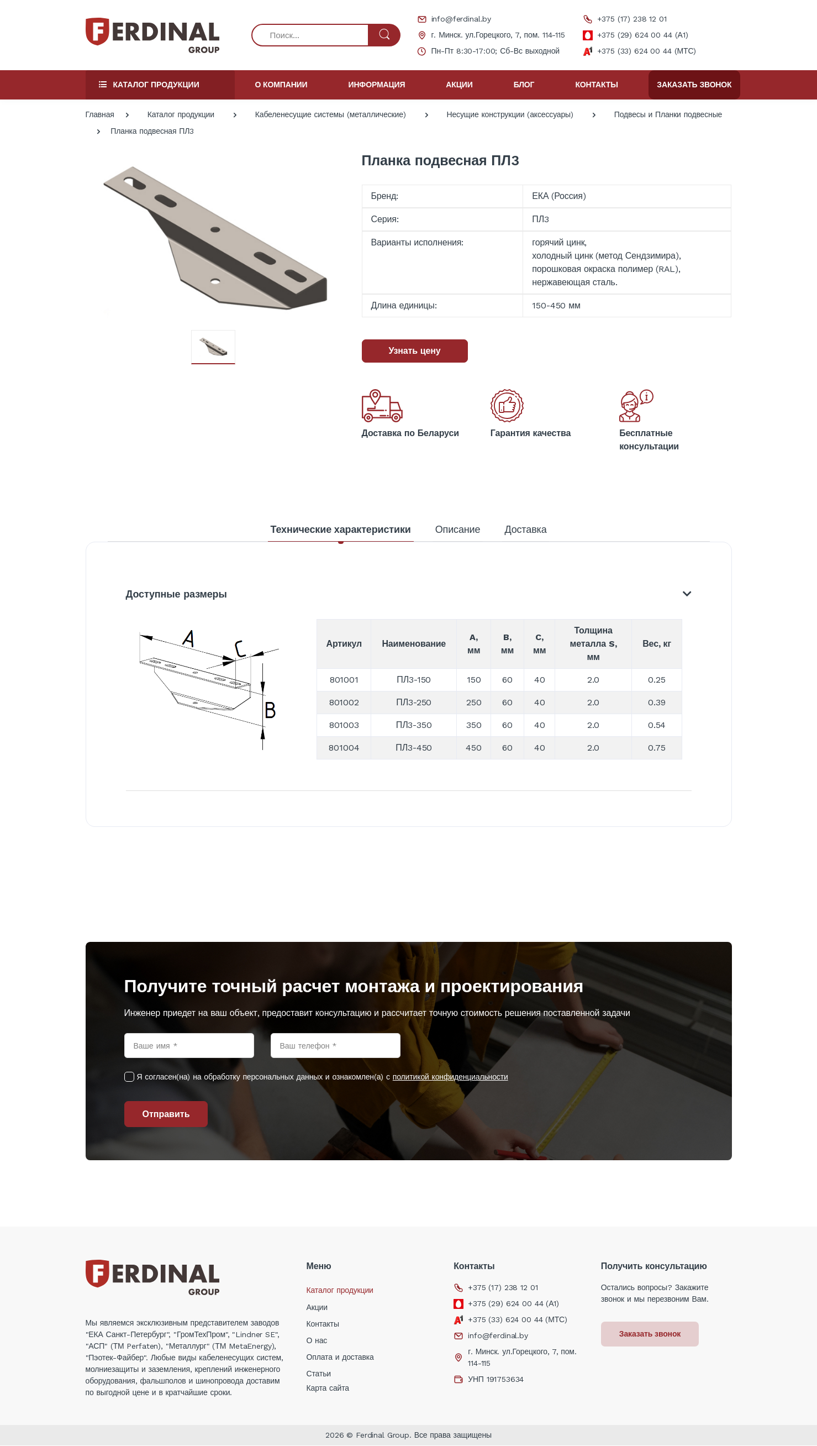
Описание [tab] (458, 529)
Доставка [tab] (525, 529)
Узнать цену (415, 350)
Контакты (596, 84)
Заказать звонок (694, 84)
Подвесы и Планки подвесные (668, 114)
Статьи (318, 1374)
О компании (281, 84)
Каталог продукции (180, 114)
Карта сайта (327, 1388)
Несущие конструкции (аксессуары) (510, 114)
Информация (376, 84)
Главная (100, 114)
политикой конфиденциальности (450, 1077)
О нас (316, 1341)
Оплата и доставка (339, 1357)
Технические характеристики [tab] (340, 529)
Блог (524, 84)
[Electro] (152, 35)
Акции (459, 84)
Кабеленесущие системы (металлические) (330, 114)
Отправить (166, 1114)
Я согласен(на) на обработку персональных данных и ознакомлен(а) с (322, 1077)
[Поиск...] (310, 35)
